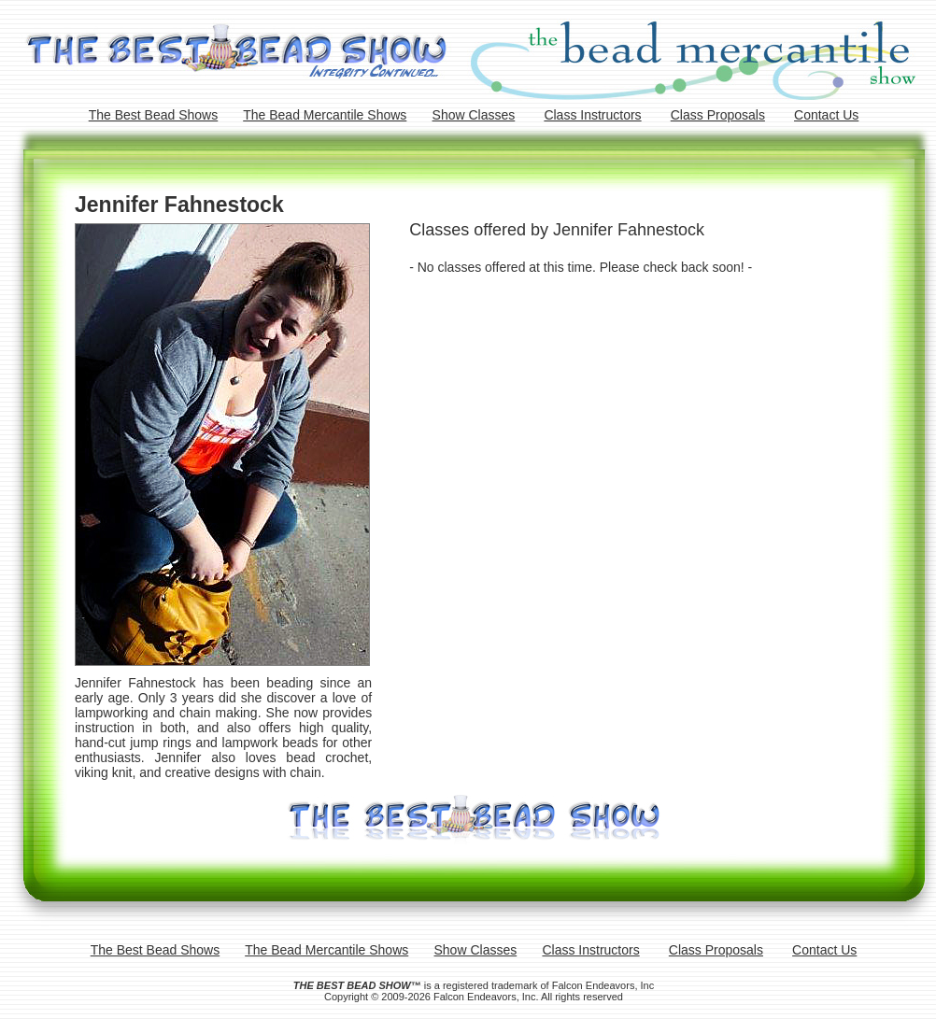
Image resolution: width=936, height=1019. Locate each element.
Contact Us (826, 114)
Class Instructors (592, 114)
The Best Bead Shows (154, 114)
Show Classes (474, 114)
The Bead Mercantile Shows (324, 114)
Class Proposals (718, 114)
